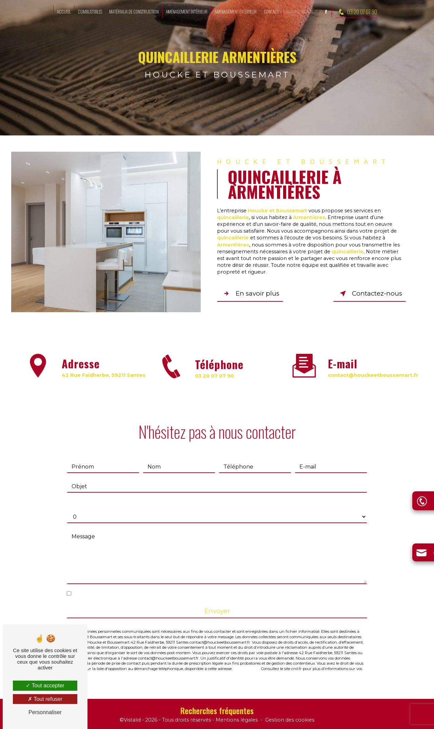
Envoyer (217, 604)
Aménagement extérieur (236, 11)
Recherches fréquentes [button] (217, 711)
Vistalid (132, 720)
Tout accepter (45, 685)
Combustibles (90, 11)
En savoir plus (251, 293)
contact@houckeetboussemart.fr (373, 368)
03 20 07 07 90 (356, 12)
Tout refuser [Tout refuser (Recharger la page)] (45, 699)
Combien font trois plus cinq (105, 496)
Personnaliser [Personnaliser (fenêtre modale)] (45, 712)
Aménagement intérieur (187, 11)
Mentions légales (237, 720)
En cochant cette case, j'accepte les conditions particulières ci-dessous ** (171, 586)
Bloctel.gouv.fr (246, 661)
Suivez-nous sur (307, 11)
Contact (271, 11)
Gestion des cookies (289, 720)
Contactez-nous (369, 293)
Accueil (64, 11)
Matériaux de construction (134, 11)
